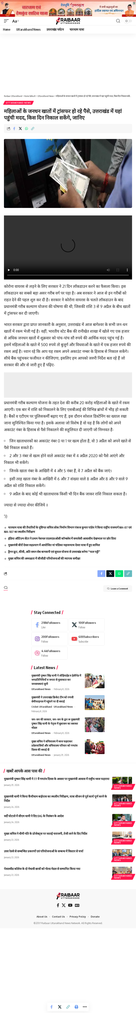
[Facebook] (49, 624)
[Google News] (77, 905)
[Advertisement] (68, 63)
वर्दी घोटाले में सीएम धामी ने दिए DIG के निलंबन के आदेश (34, 816)
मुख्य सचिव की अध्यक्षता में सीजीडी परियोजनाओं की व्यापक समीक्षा (44, 558)
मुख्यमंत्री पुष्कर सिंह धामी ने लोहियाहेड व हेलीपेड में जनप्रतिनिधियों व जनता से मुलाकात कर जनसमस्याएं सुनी (56, 679)
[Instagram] (49, 638)
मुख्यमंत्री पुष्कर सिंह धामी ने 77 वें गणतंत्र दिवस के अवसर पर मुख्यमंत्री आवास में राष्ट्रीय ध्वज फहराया (56, 779)
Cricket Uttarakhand (41, 706)
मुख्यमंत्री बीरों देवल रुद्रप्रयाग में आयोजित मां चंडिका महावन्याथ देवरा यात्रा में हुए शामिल (54, 545)
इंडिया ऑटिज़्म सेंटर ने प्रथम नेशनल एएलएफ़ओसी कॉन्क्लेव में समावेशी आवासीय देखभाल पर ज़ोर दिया (62, 538)
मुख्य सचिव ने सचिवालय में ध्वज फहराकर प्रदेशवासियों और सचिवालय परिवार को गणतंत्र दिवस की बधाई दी (54, 745)
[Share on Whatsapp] (26, 128)
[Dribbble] (49, 653)
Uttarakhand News (18, 103)
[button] (7, 21)
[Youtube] (87, 638)
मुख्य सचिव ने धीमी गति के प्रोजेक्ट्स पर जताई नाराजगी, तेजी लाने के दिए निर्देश (45, 833)
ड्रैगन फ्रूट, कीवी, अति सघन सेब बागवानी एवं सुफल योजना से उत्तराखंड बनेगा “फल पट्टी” (54, 551)
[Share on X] (20, 128)
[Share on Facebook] (14, 128)
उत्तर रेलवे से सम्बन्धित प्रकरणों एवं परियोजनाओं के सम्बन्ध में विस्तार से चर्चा (43, 851)
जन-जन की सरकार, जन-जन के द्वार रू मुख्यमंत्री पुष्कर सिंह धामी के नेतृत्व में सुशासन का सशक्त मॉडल (55, 723)
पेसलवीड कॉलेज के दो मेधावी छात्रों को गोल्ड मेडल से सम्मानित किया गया (42, 868)
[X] (87, 624)
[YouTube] (70, 905)
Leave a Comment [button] (117, 588)
